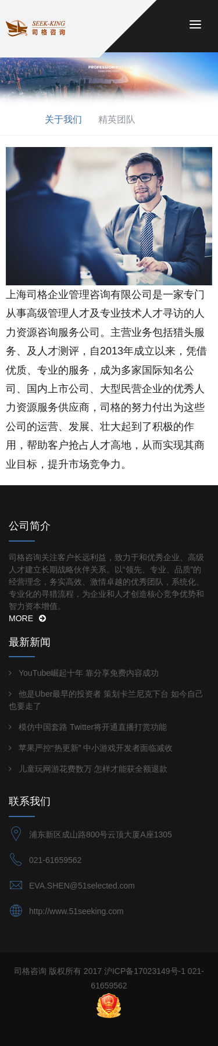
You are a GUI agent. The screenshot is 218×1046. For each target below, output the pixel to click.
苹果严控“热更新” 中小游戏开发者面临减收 (96, 748)
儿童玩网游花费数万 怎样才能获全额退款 (93, 768)
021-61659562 (55, 860)
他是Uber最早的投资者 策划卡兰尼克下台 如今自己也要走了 (106, 700)
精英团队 (116, 119)
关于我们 (63, 119)
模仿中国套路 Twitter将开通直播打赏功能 (93, 727)
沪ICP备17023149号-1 (144, 971)
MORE (27, 618)
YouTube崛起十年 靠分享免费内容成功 (89, 673)
